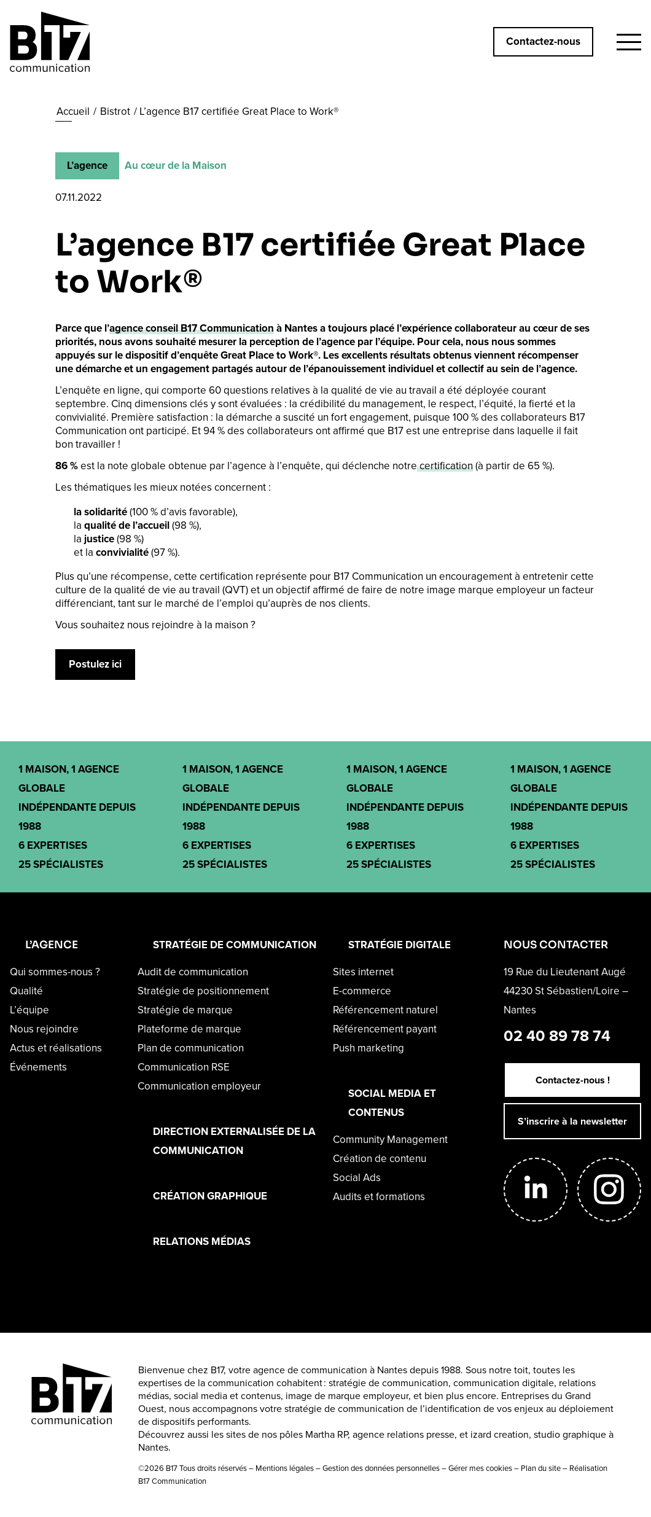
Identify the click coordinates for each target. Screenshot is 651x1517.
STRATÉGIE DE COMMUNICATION (234, 945)
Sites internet (363, 972)
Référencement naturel (385, 1010)
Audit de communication (193, 972)
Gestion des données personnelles (381, 1468)
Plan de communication (191, 1048)
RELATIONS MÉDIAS (202, 1241)
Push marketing (368, 1048)
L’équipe (29, 1010)
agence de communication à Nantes (330, 1370)
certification (445, 466)
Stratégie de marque (185, 1010)
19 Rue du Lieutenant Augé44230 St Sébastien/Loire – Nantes (566, 991)
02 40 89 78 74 (557, 1035)
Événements (38, 1067)
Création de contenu (379, 1158)
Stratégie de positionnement (203, 991)
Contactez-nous (543, 41)
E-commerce (362, 991)
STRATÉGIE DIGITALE (399, 945)
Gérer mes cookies (480, 1468)
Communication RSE (184, 1067)
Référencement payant (385, 1029)
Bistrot (115, 111)
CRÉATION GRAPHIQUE (210, 1196)
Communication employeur (199, 1086)
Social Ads (357, 1177)
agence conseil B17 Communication (191, 328)
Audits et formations (379, 1196)
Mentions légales (284, 1468)
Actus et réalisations (56, 1048)
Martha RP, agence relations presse (379, 1434)
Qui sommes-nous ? (55, 972)
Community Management (390, 1139)
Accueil (73, 111)
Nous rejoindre (44, 1029)
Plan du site (541, 1468)
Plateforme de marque (189, 1029)
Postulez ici (95, 664)
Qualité (26, 991)
